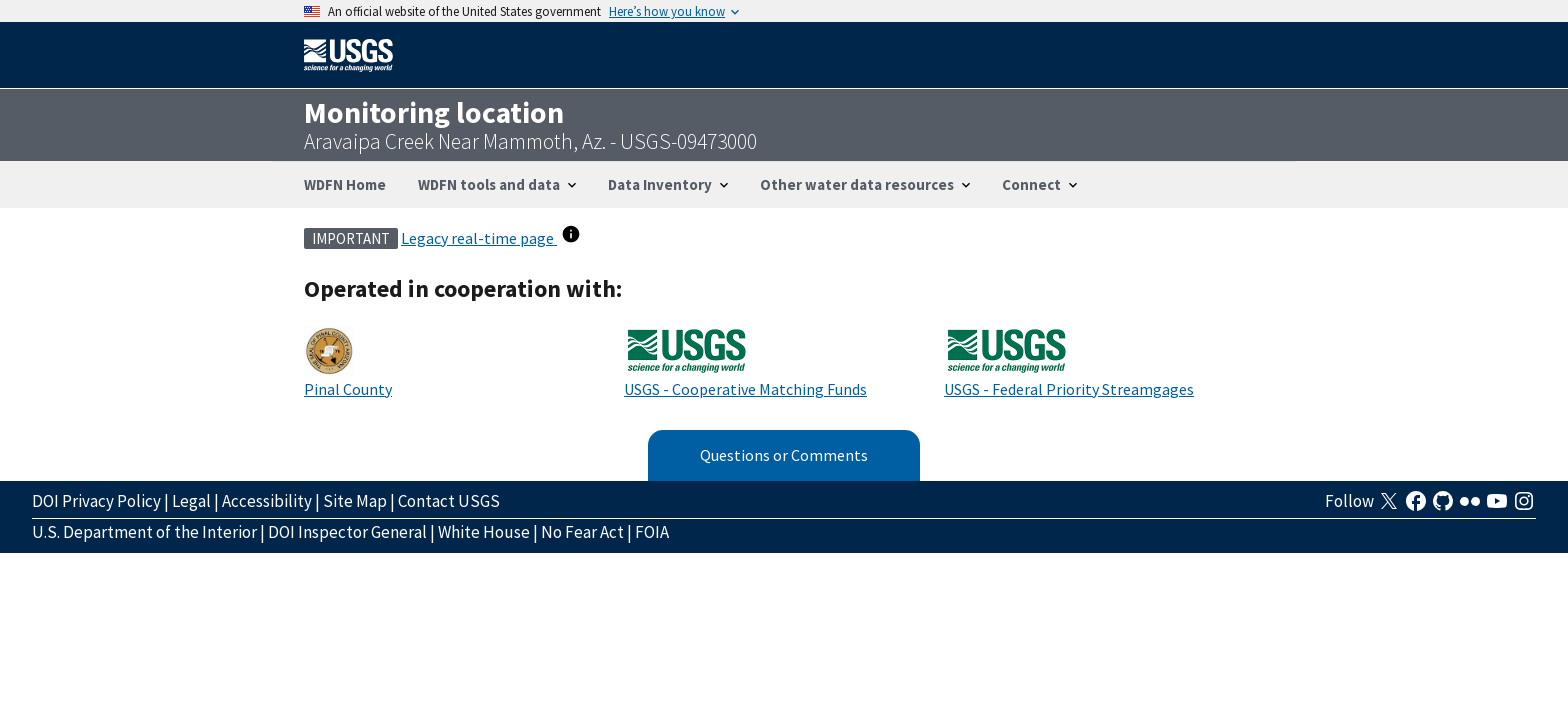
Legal (191, 501)
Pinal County (348, 389)
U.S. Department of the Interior (144, 532)
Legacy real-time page (479, 238)
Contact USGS (449, 501)
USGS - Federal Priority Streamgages (1069, 389)
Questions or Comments (784, 455)
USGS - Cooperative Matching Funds (745, 389)
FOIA (652, 532)
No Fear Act (582, 532)
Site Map (355, 501)
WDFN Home (345, 184)
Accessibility (267, 501)
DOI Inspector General (347, 532)
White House (484, 532)
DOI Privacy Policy (96, 501)
